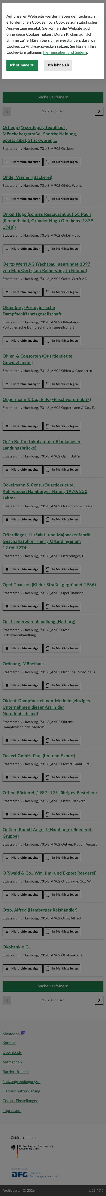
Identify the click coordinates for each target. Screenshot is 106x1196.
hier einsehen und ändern (65, 71)
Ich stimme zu (22, 84)
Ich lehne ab (58, 84)
